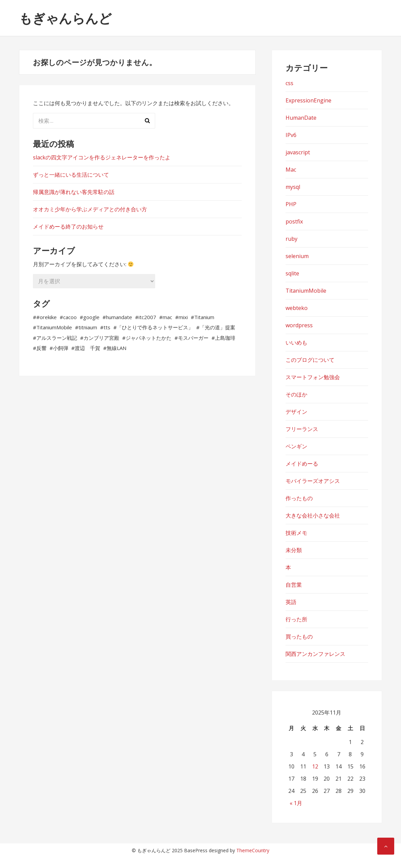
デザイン (296, 411)
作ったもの (299, 498)
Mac (291, 169)
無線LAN (116, 348)
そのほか (296, 394)
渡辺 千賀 (87, 348)
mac (167, 317)
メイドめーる (302, 463)
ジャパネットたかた (148, 337)
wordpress (299, 325)
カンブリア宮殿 (101, 337)
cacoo (70, 317)
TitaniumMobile (54, 327)
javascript (298, 152)
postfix (294, 221)
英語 (291, 602)
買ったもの (299, 636)
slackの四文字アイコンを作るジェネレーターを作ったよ (101, 157)
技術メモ (296, 533)
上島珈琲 (225, 337)
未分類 (294, 550)
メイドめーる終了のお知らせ (68, 226)
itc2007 (147, 317)
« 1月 (296, 803)
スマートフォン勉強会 (313, 377)
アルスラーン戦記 (56, 337)
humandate (119, 317)
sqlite (292, 273)
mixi (183, 317)
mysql (293, 187)
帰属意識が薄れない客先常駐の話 (73, 192)
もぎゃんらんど (65, 18)
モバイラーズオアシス (313, 481)
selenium (297, 256)
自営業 (294, 584)
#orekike (46, 317)
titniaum (87, 327)
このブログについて (310, 360)
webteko (297, 308)
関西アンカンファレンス (315, 654)
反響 (41, 348)
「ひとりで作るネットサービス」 (155, 327)
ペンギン (296, 446)
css (289, 83)
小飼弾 (60, 348)
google (91, 317)
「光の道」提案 (217, 327)
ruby (291, 238)
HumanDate (301, 117)
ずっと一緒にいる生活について (71, 174)
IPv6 (291, 135)
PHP (291, 204)
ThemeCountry (252, 850)
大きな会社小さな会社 (313, 515)
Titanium (204, 317)
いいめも (296, 342)
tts (107, 327)
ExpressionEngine (308, 100)
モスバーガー (193, 337)
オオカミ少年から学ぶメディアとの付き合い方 (90, 209)
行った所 (296, 619)
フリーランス (302, 429)
